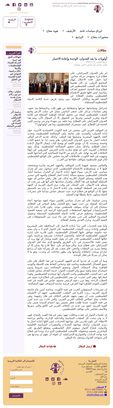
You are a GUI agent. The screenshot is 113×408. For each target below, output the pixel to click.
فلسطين (101, 387)
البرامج (77, 37)
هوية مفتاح (50, 30)
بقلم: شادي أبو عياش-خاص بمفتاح (90, 64)
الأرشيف (68, 30)
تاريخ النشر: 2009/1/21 (96, 62)
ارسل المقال (85, 346)
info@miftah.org (97, 395)
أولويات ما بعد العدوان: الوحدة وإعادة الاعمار (79, 58)
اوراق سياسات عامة (91, 30)
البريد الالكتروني (16, 370)
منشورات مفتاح (97, 37)
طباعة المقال (46, 346)
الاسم (12, 378)
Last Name (14, 387)
